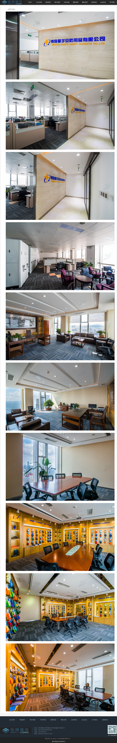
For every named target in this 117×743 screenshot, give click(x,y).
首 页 (30, 2)
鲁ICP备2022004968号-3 (58, 741)
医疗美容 (57, 2)
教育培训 (75, 2)
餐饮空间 (85, 2)
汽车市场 (66, 2)
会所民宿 (94, 2)
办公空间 (39, 2)
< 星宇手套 (11, 9)
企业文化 (103, 2)
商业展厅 (48, 2)
